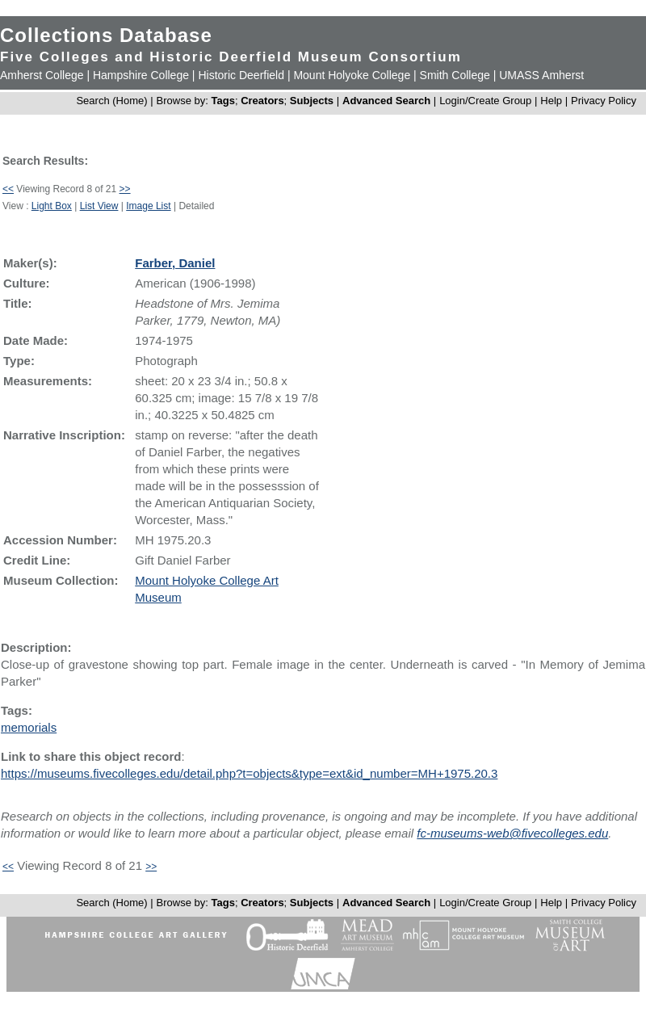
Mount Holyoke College (351, 75)
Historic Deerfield (241, 75)
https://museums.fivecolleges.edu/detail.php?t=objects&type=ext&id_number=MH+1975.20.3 (249, 773)
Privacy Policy (603, 100)
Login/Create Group (487, 100)
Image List (148, 206)
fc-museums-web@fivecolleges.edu (512, 833)
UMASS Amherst (541, 75)
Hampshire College (141, 75)
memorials (29, 727)
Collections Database (106, 35)
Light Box (51, 206)
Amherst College (42, 75)
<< (8, 189)
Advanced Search (386, 100)
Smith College (455, 75)
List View (99, 206)
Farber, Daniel (175, 263)
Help (551, 100)
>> (125, 189)
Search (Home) (111, 100)
